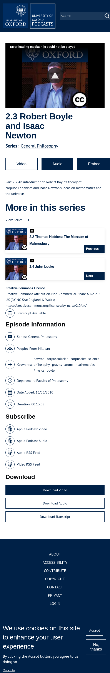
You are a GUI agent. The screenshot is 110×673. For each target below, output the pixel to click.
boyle (51, 370)
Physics (38, 370)
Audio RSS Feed (28, 452)
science (93, 359)
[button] (55, 75)
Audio (57, 164)
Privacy (55, 595)
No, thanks (96, 646)
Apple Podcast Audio (32, 440)
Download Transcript (55, 516)
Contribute (55, 570)
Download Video (55, 490)
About (55, 554)
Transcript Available (31, 313)
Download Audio (55, 503)
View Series (13, 220)
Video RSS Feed (28, 464)
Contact (55, 587)
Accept (94, 630)
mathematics (85, 364)
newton (39, 359)
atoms (68, 364)
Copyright (55, 578)
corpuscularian (57, 359)
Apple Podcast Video (32, 429)
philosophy (41, 364)
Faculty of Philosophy (52, 380)
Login (55, 603)
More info (9, 670)
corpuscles (78, 359)
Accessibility (55, 562)
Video (22, 164)
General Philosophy (39, 146)
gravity (57, 364)
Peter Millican (39, 348)
